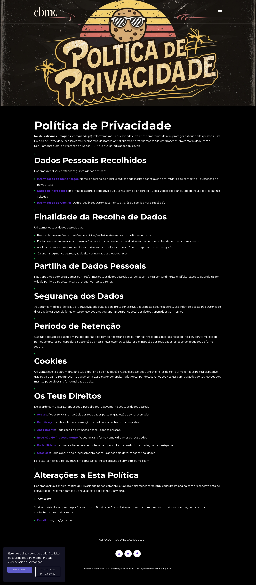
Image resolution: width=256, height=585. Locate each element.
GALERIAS (132, 539)
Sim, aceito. (20, 569)
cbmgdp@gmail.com (60, 520)
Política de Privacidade (48, 571)
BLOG (141, 539)
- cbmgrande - (120, 568)
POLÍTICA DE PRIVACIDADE (112, 539)
